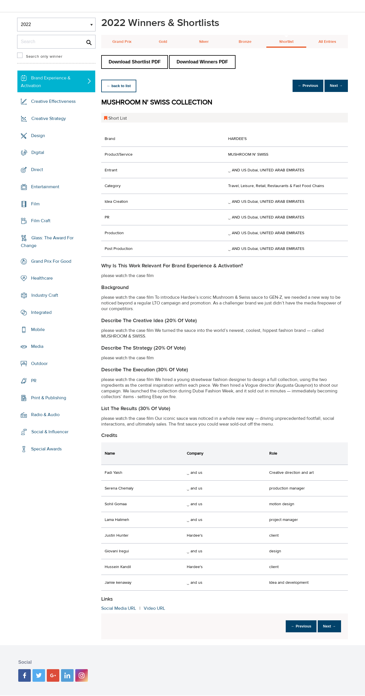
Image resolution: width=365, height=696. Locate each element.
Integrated (41, 312)
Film (35, 203)
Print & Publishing (48, 397)
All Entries (327, 41)
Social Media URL (118, 608)
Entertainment (45, 187)
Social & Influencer (49, 432)
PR (33, 381)
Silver (204, 41)
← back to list (120, 86)
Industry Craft (44, 295)
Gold (163, 41)
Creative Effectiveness (53, 101)
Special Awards (46, 449)
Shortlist (286, 41)
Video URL (154, 608)
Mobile (38, 329)
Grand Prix (121, 41)
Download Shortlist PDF (135, 61)
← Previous (303, 86)
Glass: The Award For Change (47, 241)
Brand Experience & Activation (45, 82)
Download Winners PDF (202, 61)
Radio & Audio (45, 415)
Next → (334, 86)
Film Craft (40, 221)
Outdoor (39, 363)
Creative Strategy (48, 118)
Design (38, 135)
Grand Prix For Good (51, 261)
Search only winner (44, 56)
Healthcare (42, 278)
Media (37, 346)
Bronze (245, 41)
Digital (37, 152)
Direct (37, 170)
